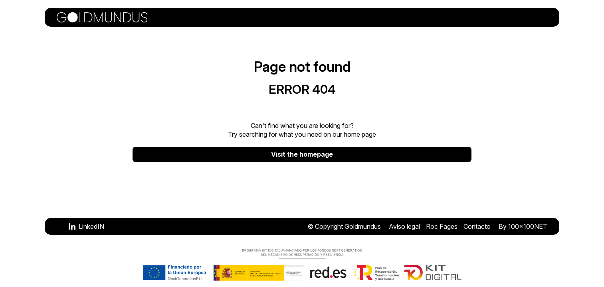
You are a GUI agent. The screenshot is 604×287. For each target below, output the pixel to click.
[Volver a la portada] (102, 17)
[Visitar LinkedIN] (86, 226)
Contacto (477, 226)
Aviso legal (404, 226)
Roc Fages (441, 226)
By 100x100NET (523, 226)
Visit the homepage (302, 154)
